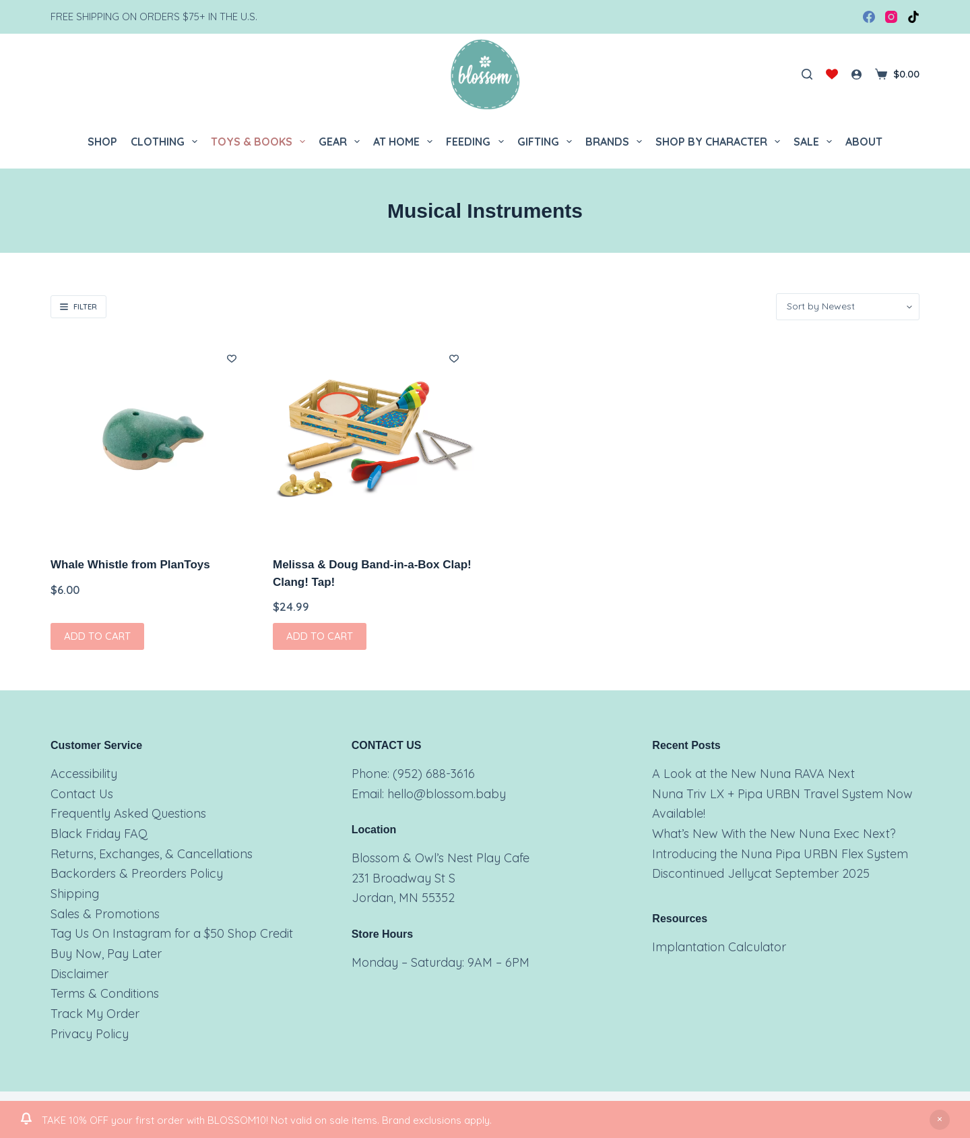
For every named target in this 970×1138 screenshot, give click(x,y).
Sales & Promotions (105, 914)
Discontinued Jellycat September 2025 (761, 873)
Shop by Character (720, 141)
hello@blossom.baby (446, 794)
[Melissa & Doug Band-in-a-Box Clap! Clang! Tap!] (374, 438)
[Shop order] (847, 306)
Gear (342, 141)
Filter (78, 306)
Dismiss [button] (940, 1120)
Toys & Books (261, 141)
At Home (405, 141)
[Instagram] (891, 17)
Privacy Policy (90, 1034)
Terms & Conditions (105, 993)
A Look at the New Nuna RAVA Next (753, 773)
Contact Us (82, 794)
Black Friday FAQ (99, 833)
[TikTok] (913, 17)
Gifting (547, 141)
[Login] (856, 74)
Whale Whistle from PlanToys (130, 564)
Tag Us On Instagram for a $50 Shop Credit (172, 933)
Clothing (167, 141)
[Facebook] (869, 17)
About (863, 141)
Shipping (75, 893)
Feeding (477, 141)
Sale (815, 141)
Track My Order (95, 1013)
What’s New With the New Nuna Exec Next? (774, 833)
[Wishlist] (832, 74)
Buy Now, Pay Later (106, 953)
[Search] (807, 74)
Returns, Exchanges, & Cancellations (152, 854)
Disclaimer (79, 974)
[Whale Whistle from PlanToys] (152, 438)
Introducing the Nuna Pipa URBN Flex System (780, 854)
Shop (102, 141)
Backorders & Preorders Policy (137, 873)
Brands (616, 141)
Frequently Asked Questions (128, 813)
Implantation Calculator (719, 947)
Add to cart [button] (97, 636)
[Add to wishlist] (232, 358)
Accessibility (84, 773)
